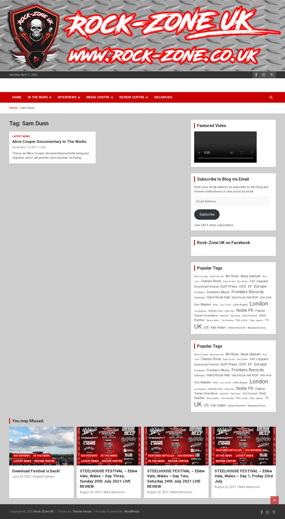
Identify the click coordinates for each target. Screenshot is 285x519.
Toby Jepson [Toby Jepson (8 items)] (256, 320)
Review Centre (131, 97)
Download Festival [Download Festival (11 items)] (206, 286)
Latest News (21, 136)
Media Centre (98, 97)
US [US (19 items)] (206, 327)
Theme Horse (82, 511)
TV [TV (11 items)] (267, 320)
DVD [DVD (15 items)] (242, 286)
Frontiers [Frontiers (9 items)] (199, 292)
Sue (43, 147)
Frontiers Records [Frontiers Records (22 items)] (247, 291)
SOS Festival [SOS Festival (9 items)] (249, 315)
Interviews (67, 97)
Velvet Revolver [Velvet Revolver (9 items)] (237, 327)
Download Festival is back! (36, 471)
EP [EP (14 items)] (250, 286)
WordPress (131, 511)
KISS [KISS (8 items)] (215, 304)
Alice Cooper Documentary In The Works (49, 141)
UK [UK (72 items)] (198, 326)
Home (16, 97)
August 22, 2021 (158, 492)
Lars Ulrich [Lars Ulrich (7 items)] (225, 304)
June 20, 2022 (21, 476)
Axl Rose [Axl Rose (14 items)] (232, 276)
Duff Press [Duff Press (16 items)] (228, 286)
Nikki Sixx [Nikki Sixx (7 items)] (229, 311)
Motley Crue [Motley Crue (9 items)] (216, 310)
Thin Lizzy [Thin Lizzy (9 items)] (241, 320)
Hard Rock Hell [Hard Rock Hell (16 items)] (218, 297)
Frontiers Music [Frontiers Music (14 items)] (218, 292)
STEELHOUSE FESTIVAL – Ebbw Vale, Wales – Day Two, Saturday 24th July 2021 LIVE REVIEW (176, 479)
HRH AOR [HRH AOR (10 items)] (265, 297)
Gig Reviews (22, 455)
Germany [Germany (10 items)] (199, 297)
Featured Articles (161, 455)
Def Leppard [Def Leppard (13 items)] (259, 281)
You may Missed (27, 420)
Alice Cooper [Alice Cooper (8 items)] (201, 276)
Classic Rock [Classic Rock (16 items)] (211, 281)
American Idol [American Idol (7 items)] (217, 276)
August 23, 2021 (90, 492)
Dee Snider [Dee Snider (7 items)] (242, 281)
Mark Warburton (114, 492)
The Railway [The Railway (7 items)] (227, 320)
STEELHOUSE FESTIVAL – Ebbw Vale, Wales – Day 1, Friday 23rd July (244, 476)
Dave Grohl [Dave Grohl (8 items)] (229, 281)
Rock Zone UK (44, 511)
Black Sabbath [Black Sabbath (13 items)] (251, 276)
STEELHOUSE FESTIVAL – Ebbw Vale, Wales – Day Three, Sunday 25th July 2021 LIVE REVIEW (108, 479)
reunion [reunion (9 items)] (224, 315)
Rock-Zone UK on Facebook (223, 242)
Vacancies (163, 97)
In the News (38, 97)
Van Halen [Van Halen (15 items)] (218, 327)
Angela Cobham (44, 476)
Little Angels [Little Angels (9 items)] (240, 304)
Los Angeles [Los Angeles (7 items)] (200, 311)
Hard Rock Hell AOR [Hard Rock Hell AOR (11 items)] (245, 297)
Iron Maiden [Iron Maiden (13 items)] (202, 304)
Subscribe (207, 214)
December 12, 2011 (25, 147)
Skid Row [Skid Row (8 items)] (235, 315)
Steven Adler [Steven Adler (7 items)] (213, 320)
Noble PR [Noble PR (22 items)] (244, 310)
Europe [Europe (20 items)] (260, 286)
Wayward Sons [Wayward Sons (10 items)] (257, 327)
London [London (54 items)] (259, 303)
